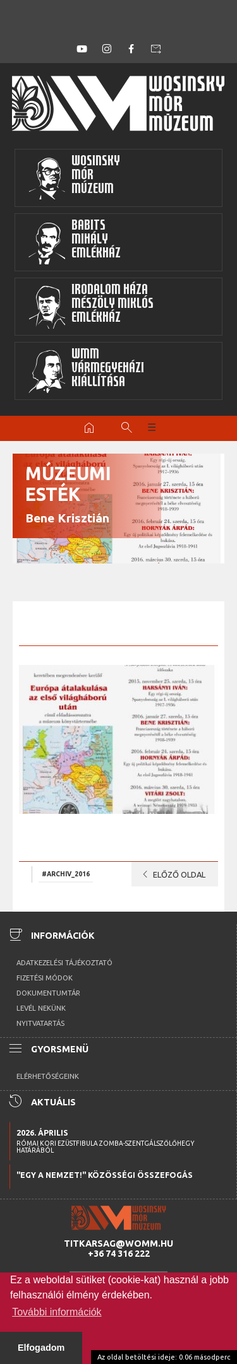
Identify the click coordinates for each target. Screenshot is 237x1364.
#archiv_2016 (66, 874)
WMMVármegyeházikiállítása (86, 371)
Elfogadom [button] (41, 1348)
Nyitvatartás (40, 1023)
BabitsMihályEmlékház (74, 242)
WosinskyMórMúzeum (74, 178)
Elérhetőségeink (47, 1076)
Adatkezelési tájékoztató (64, 963)
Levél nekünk (41, 1008)
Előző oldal (171, 874)
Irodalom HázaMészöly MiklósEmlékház (91, 307)
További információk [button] (56, 1312)
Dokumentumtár (48, 993)
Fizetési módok (44, 978)
